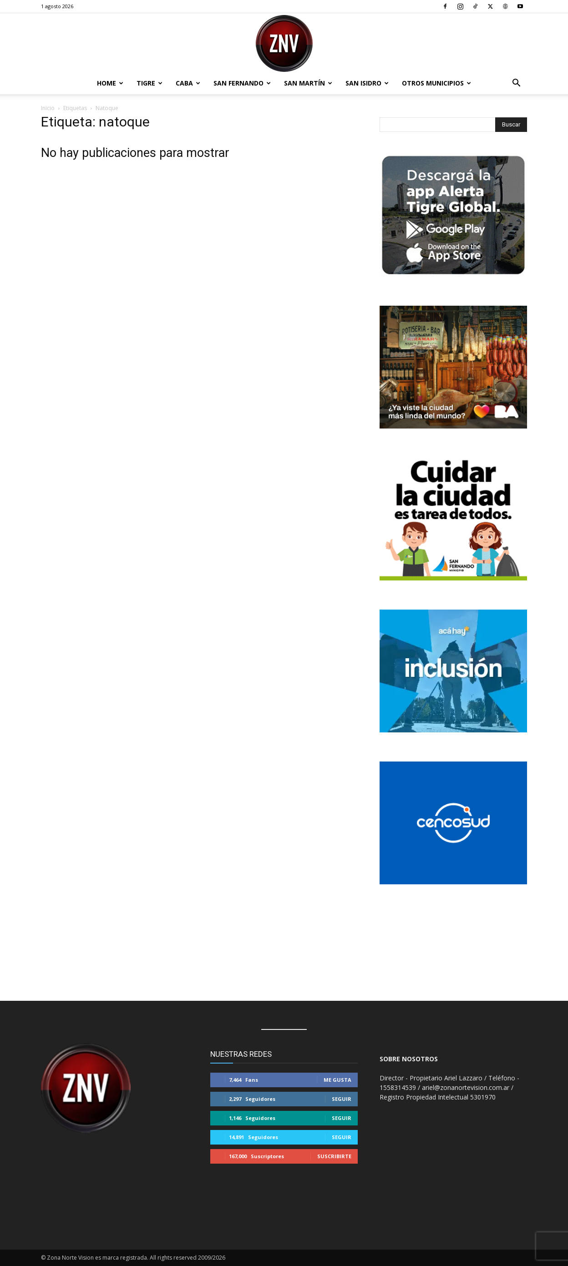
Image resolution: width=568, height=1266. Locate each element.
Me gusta (337, 1079)
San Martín (308, 83)
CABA (188, 83)
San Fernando (242, 83)
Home (110, 83)
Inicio (48, 108)
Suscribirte (334, 1156)
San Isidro (367, 83)
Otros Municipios (436, 83)
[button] (516, 84)
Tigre (149, 83)
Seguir (341, 1098)
